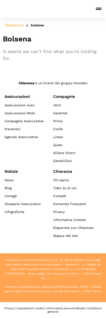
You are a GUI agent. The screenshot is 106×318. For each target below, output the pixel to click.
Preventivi (12, 129)
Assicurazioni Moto (20, 113)
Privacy (59, 212)
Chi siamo (61, 180)
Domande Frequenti (69, 204)
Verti (57, 105)
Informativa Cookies (69, 220)
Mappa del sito (65, 236)
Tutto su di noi (64, 188)
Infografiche (14, 212)
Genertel (60, 113)
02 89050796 (56, 278)
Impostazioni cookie (30, 308)
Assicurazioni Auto (19, 105)
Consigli (11, 196)
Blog (8, 188)
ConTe (58, 129)
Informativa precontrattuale (66, 308)
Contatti (59, 196)
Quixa (57, 145)
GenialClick (62, 161)
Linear (58, 137)
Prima (57, 121)
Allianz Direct (64, 153)
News (9, 180)
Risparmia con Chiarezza (73, 228)
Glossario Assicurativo (23, 204)
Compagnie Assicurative (24, 121)
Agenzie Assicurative (21, 137)
